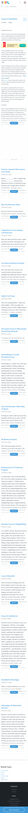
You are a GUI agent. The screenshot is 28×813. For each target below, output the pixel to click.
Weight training (4, 779)
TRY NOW (22, 45)
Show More (14, 123)
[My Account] (25, 2)
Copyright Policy (14, 799)
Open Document (14, 810)
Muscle (2, 774)
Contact (14, 791)
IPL (2, 6)
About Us (14, 789)
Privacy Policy (14, 805)
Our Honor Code (14, 803)
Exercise (2, 772)
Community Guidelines (14, 801)
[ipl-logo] (6, 3)
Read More (14, 191)
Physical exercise (4, 770)
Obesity (2, 778)
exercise (6, 80)
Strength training (4, 776)
